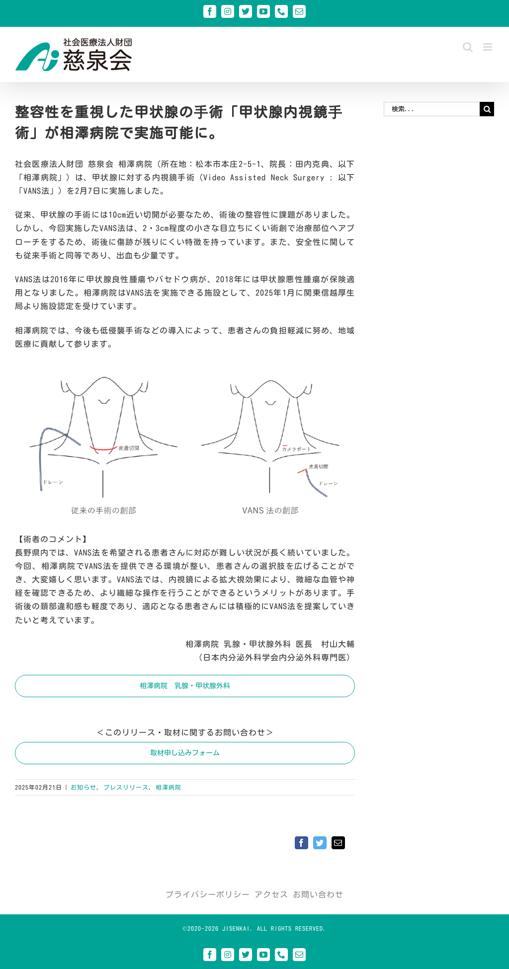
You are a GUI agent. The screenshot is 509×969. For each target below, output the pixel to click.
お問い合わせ (318, 894)
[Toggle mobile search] (468, 47)
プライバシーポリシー (208, 894)
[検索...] (432, 109)
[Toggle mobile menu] (488, 47)
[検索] (487, 109)
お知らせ (83, 787)
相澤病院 (168, 787)
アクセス (271, 894)
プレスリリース (126, 787)
